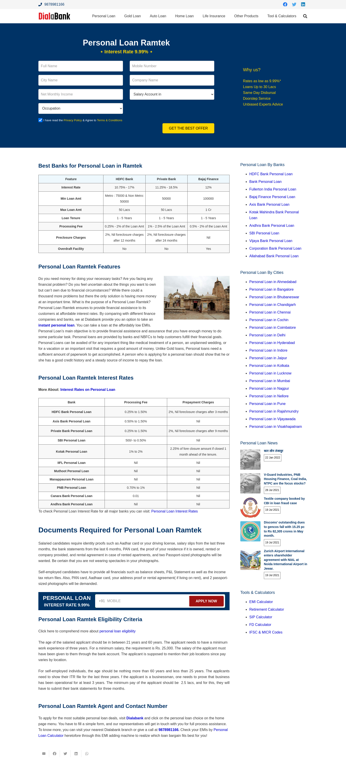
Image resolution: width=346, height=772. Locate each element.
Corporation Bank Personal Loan (275, 248)
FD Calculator (260, 625)
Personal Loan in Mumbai (269, 381)
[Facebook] (285, 4)
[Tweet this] (65, 753)
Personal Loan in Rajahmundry (274, 411)
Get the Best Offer (188, 128)
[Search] (305, 16)
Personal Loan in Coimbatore (272, 327)
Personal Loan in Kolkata (269, 366)
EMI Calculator (261, 602)
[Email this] (43, 753)
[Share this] (54, 753)
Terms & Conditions (110, 120)
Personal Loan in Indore (268, 350)
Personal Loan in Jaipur (268, 358)
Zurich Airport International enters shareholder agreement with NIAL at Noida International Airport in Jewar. (285, 559)
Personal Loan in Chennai (270, 312)
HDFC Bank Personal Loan (271, 174)
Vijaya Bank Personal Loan (270, 241)
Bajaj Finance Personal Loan (272, 197)
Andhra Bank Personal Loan (271, 225)
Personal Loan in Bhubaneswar (274, 297)
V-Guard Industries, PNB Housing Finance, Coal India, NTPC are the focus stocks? (285, 479)
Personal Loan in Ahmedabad (272, 282)
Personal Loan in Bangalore (271, 289)
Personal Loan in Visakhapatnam (275, 426)
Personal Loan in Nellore (269, 396)
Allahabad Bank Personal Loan (274, 256)
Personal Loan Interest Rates (174, 511)
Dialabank (134, 718)
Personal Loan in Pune (267, 404)
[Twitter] (294, 4)
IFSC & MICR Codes (265, 632)
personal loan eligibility (117, 631)
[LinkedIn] (303, 4)
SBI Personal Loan (264, 233)
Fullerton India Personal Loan (272, 189)
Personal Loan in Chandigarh (272, 305)
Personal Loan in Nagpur (269, 388)
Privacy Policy (73, 120)
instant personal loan (56, 325)
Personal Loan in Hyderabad (272, 343)
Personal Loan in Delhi (267, 335)
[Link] (55, 16)
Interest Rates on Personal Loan (87, 389)
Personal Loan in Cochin (268, 320)
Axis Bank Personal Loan (269, 204)
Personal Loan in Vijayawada (272, 419)
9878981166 (168, 730)
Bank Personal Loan (265, 182)
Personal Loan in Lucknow (270, 373)
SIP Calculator (260, 617)
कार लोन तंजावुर (273, 451)
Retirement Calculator (266, 609)
